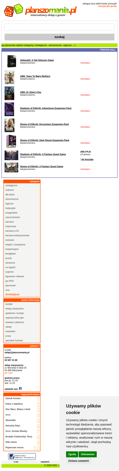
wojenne (9, 272)
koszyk (113, 3)
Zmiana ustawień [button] (78, 460)
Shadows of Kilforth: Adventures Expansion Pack (46, 108)
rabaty (8, 327)
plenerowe (10, 285)
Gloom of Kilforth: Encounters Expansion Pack (44, 124)
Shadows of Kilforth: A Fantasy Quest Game (43, 154)
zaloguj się (88, 3)
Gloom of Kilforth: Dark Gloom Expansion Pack (44, 140)
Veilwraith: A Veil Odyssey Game (37, 60)
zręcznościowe (12, 217)
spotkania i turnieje (14, 313)
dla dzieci (10, 194)
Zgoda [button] (72, 454)
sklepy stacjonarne (14, 308)
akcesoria (10, 263)
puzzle (8, 258)
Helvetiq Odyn (12, 425)
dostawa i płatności (14, 322)
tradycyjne (10, 208)
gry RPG (9, 281)
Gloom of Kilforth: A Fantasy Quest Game (41, 166)
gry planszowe (8, 45)
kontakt (9, 304)
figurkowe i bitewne (14, 276)
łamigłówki (10, 253)
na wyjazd (10, 267)
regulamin (45, 462)
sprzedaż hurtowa (14, 340)
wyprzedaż (12, 294)
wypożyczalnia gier (14, 317)
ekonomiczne (55, 45)
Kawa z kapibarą (13, 404)
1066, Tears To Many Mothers (35, 76)
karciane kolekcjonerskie (17, 235)
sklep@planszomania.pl (17, 352)
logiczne (68, 45)
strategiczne (41, 45)
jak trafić (9, 373)
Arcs (7, 414)
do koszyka (87, 159)
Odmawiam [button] (88, 454)
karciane (9, 222)
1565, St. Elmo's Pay (30, 92)
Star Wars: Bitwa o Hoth (17, 409)
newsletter (10, 331)
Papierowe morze (14, 447)
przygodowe (11, 212)
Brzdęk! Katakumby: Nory (18, 436)
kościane (9, 240)
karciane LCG (12, 231)
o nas (16, 462)
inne (7, 290)
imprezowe (10, 226)
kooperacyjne (11, 249)
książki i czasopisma (15, 244)
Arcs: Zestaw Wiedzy (16, 431)
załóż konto (102, 3)
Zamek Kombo (13, 398)
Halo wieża (11, 442)
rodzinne (9, 190)
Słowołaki (10, 420)
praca (8, 336)
